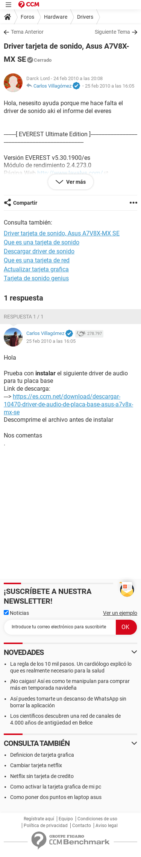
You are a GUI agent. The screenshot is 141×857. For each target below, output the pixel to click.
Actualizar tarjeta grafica (36, 269)
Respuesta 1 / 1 (24, 317)
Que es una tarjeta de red (37, 260)
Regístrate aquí (39, 818)
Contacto (81, 825)
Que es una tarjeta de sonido (41, 242)
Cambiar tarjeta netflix (36, 765)
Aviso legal (107, 825)
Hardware (55, 17)
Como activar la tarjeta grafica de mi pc (55, 787)
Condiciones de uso (97, 818)
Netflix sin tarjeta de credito (42, 776)
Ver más (75, 182)
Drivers (85, 17)
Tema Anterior (27, 32)
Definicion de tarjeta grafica (42, 755)
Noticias (16, 613)
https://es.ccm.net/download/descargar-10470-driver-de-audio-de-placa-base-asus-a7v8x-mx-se (68, 404)
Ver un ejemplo (120, 613)
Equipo (66, 818)
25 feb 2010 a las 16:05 (109, 86)
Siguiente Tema (112, 32)
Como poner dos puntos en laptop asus (56, 797)
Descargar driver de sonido (39, 251)
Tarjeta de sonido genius (36, 278)
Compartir (25, 203)
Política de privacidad (46, 825)
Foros (27, 17)
